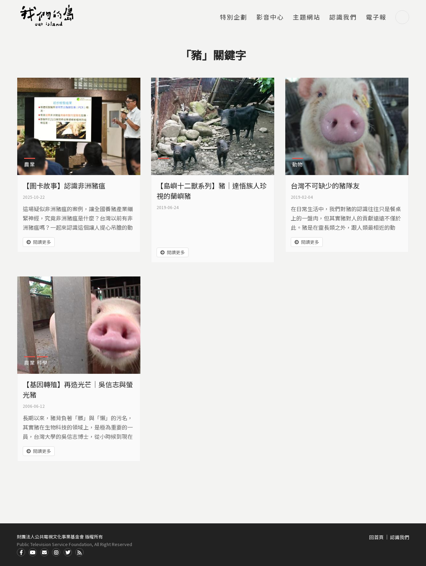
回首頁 (376, 537)
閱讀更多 (42, 242)
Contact (44, 552)
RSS (79, 552)
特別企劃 (233, 17)
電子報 (376, 17)
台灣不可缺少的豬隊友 (325, 186)
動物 (163, 164)
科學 (42, 362)
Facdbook (21, 552)
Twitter (68, 552)
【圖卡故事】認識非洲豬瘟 (64, 186)
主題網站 (306, 17)
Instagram (56, 552)
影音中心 (270, 17)
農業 (29, 164)
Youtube (33, 552)
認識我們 (343, 17)
